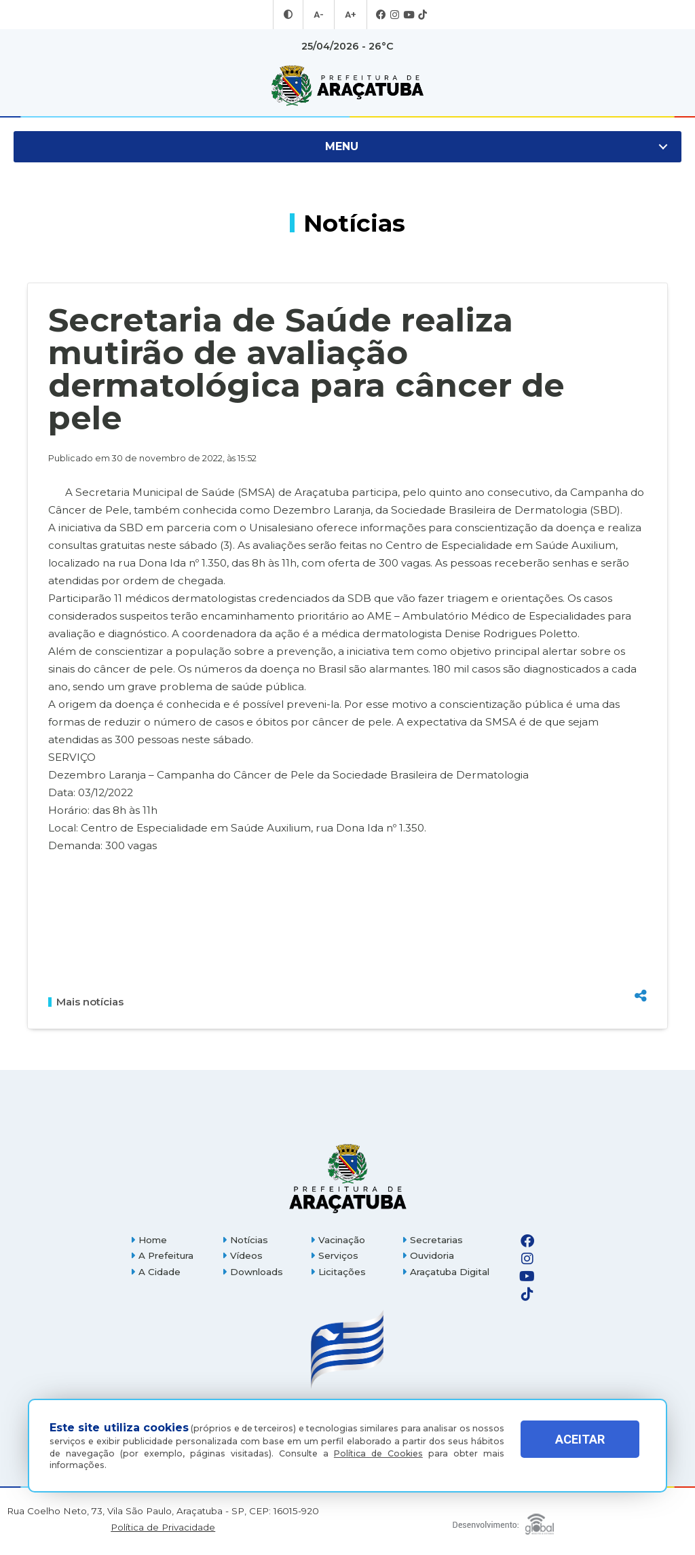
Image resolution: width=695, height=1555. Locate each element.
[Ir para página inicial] (347, 85)
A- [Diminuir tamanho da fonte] (319, 15)
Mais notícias (86, 1002)
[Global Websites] (503, 1521)
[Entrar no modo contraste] (289, 15)
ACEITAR (580, 1449)
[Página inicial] (347, 1178)
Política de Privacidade (163, 1527)
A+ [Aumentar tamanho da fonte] (349, 15)
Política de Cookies (378, 1453)
